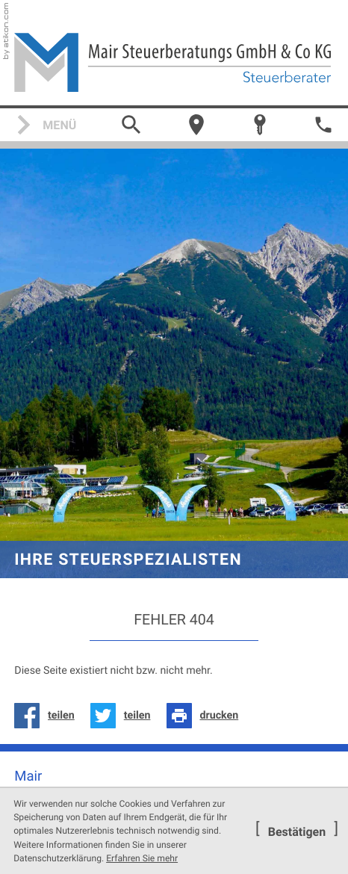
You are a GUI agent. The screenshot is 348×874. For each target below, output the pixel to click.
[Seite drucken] (206, 715)
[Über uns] (196, 124)
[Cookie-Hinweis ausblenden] (297, 831)
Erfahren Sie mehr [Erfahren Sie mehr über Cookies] (142, 858)
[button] (323, 124)
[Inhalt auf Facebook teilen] (48, 715)
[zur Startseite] (173, 62)
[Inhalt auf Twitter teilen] (124, 715)
